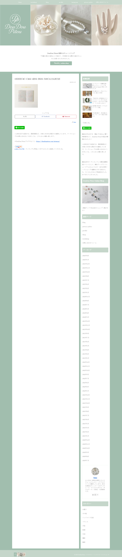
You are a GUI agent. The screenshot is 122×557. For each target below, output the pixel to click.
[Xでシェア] (25, 116)
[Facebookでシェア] (45, 116)
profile (84, 230)
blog (83, 222)
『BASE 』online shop (61, 63)
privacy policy (87, 226)
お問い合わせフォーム (89, 243)
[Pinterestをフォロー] (97, 495)
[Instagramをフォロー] (95, 495)
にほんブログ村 (19, 149)
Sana (95, 478)
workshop (85, 239)
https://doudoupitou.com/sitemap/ (48, 141)
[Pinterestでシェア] (66, 116)
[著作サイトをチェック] (93, 495)
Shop (84, 234)
